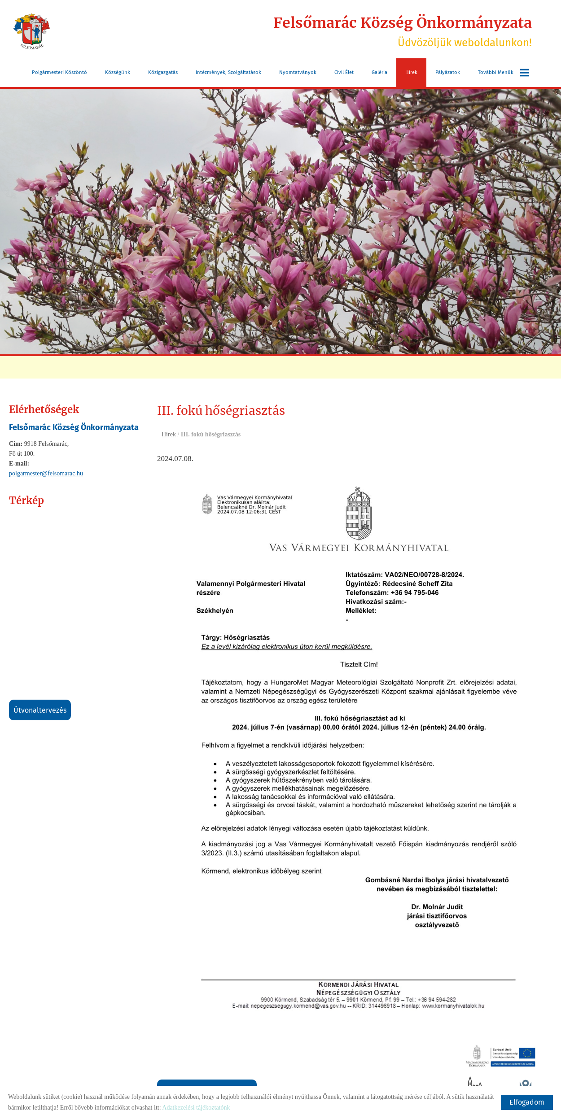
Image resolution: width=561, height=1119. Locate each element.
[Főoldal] (31, 31)
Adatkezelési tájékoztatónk (196, 1107)
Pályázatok (447, 72)
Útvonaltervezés (39, 710)
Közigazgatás (163, 72)
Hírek (411, 72)
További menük (503, 72)
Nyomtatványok (297, 72)
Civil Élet (344, 72)
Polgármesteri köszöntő (59, 72)
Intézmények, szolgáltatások (228, 72)
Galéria (379, 72)
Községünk (117, 72)
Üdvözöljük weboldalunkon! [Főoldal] (402, 31)
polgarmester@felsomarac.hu (46, 473)
